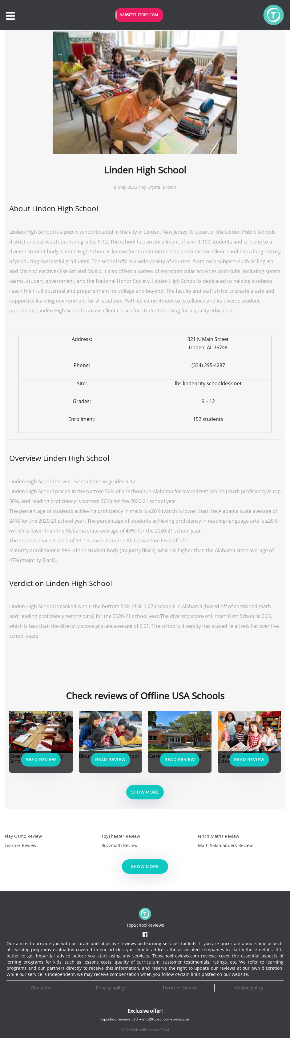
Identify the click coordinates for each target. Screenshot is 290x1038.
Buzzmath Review (119, 845)
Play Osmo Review (23, 836)
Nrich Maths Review (218, 836)
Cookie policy (249, 988)
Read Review (41, 759)
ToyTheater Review (120, 836)
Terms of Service (179, 988)
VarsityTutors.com (139, 15)
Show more (145, 792)
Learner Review (20, 845)
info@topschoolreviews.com (166, 1019)
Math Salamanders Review (225, 845)
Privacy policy (110, 988)
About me (41, 988)
